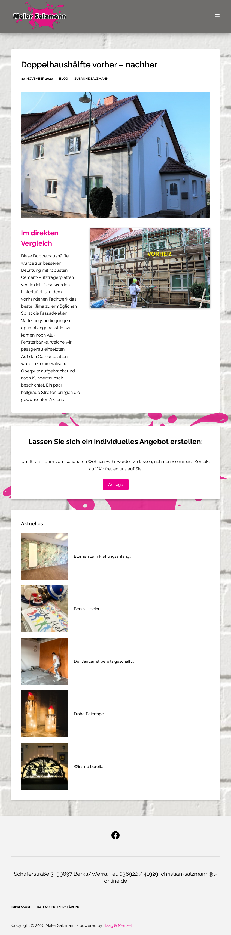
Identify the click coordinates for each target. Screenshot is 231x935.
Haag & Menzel (117, 925)
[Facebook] (115, 835)
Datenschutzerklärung (58, 907)
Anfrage (115, 484)
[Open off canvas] (217, 16)
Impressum (20, 907)
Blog (63, 79)
